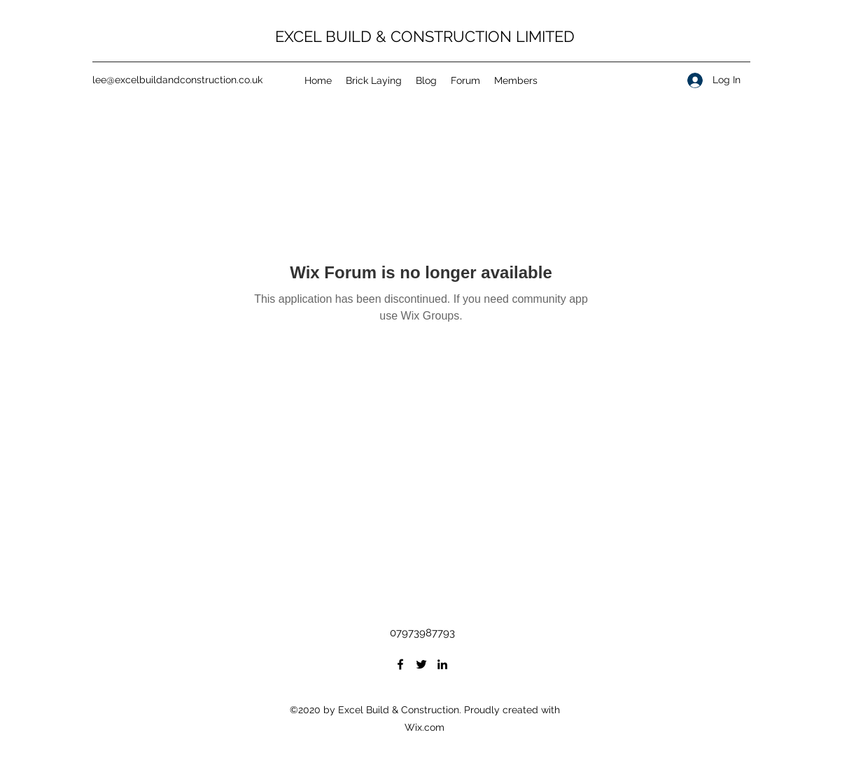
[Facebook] (400, 664)
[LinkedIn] (442, 664)
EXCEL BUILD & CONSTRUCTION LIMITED (425, 36)
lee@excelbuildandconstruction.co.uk (177, 79)
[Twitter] (421, 664)
